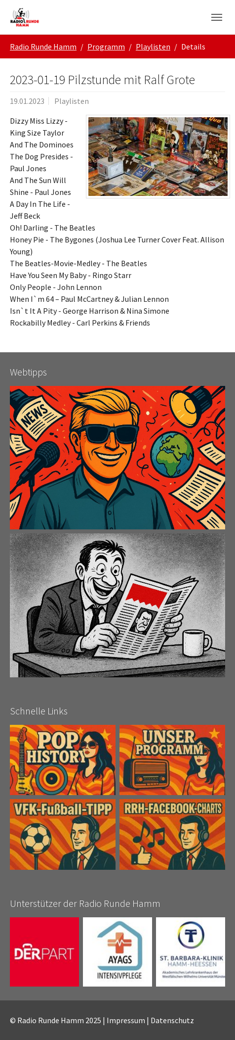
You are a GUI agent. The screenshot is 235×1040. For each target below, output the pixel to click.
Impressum (126, 1020)
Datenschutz (172, 1020)
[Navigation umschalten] (216, 17)
